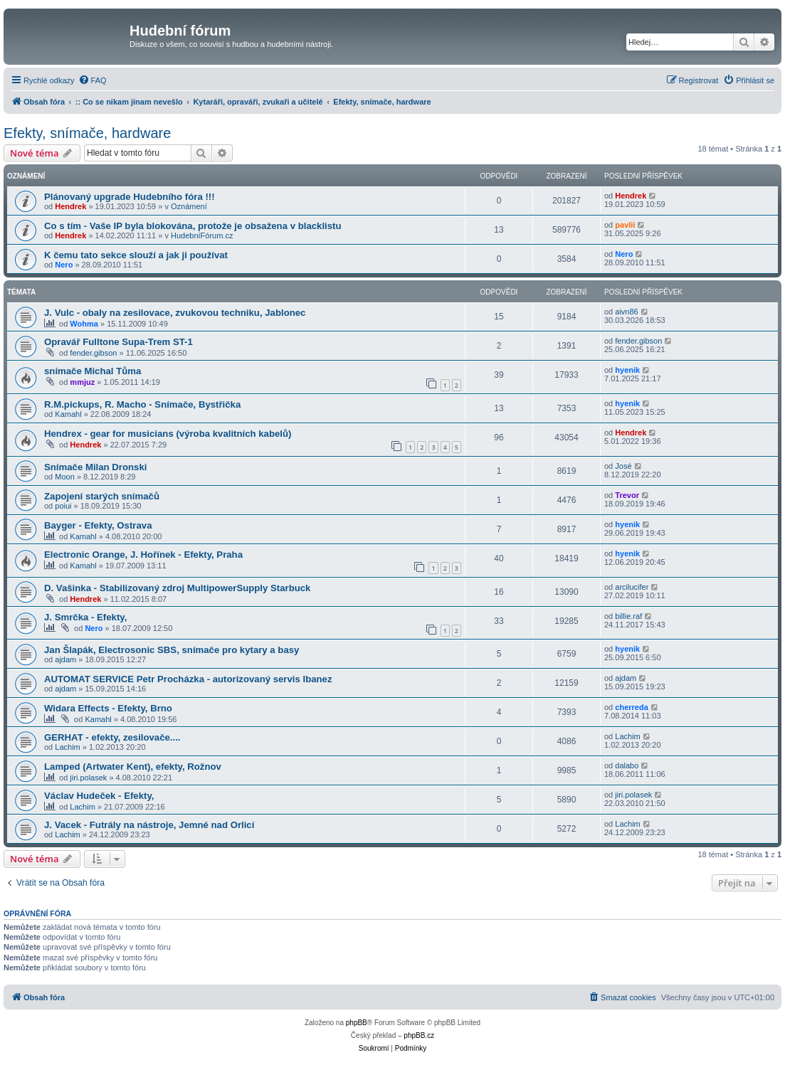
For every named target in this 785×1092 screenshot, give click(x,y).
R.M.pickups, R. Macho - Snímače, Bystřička (142, 404)
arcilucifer (631, 587)
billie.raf (628, 616)
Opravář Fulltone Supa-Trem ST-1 (118, 341)
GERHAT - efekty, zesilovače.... (112, 737)
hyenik (627, 370)
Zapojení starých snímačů (101, 496)
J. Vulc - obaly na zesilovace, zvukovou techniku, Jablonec (174, 312)
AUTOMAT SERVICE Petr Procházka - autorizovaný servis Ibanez (188, 679)
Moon (65, 476)
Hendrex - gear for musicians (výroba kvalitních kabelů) (167, 433)
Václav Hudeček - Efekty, (99, 795)
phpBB (356, 1023)
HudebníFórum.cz (202, 235)
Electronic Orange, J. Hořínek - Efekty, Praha (143, 554)
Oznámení (189, 206)
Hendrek (70, 206)
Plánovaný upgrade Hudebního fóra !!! (129, 196)
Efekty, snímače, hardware (87, 133)
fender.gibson (93, 353)
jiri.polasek (88, 777)
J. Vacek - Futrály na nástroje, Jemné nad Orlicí (149, 825)
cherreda (631, 707)
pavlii (625, 225)
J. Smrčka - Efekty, (85, 617)
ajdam (65, 659)
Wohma (84, 323)
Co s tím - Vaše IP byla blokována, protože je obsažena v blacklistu (193, 226)
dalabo (626, 765)
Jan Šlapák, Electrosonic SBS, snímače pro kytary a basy (171, 650)
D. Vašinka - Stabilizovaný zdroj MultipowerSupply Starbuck (177, 588)
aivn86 (626, 311)
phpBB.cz (419, 1035)
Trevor (627, 495)
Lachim (67, 747)
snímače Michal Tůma (92, 371)
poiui (63, 506)
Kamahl (68, 414)
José (623, 466)
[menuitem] (92, 80)
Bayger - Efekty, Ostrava (98, 525)
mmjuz (82, 382)
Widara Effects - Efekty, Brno (108, 708)
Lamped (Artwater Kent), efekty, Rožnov (132, 766)
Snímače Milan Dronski (95, 467)
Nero (64, 264)
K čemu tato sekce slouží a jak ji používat (136, 255)
